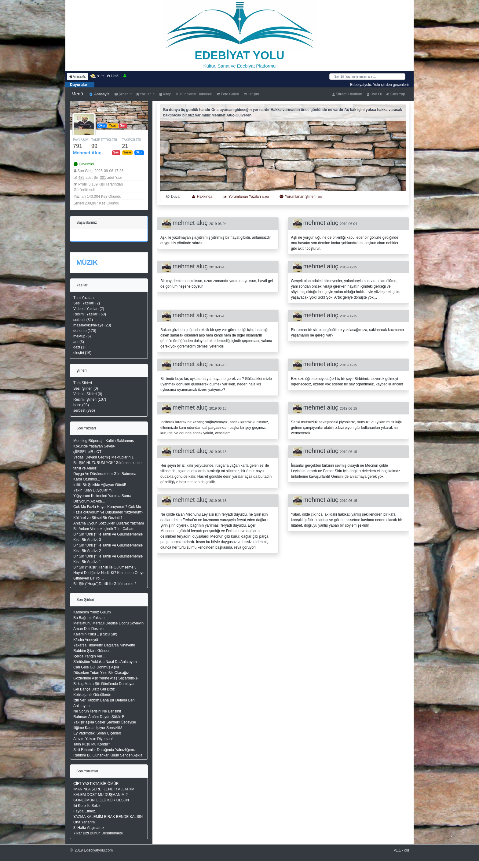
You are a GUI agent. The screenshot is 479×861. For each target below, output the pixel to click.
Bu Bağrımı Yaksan (88, 618)
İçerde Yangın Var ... (89, 656)
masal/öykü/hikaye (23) (92, 325)
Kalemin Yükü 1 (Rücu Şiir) (95, 634)
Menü (77, 93)
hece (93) (81, 405)
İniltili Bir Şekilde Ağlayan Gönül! (99, 485)
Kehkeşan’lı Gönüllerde (92, 695)
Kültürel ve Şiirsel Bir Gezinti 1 (97, 518)
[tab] (173, 196)
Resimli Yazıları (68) (89, 314)
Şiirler (122, 94)
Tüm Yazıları (83, 298)
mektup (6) (82, 336)
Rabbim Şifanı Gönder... (92, 651)
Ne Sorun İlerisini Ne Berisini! (97, 711)
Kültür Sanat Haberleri (194, 94)
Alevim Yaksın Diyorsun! (93, 739)
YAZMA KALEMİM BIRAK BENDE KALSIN (108, 817)
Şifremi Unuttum (347, 94)
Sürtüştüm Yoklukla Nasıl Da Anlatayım (105, 662)
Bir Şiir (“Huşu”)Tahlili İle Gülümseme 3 (105, 567)
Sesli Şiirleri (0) (85, 388)
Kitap (165, 94)
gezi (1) (79, 347)
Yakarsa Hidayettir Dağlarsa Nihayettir (104, 645)
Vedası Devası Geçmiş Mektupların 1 (103, 457)
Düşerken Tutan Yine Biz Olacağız (101, 673)
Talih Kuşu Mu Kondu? (91, 744)
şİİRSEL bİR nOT (87, 452)
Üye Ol (374, 94)
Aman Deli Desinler (89, 629)
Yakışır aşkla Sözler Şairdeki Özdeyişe (104, 722)
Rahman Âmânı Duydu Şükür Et (99, 717)
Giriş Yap (395, 94)
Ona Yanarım (84, 822)
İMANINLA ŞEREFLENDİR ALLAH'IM (103, 789)
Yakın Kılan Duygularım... (94, 490)
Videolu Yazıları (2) (88, 309)
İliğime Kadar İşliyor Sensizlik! (97, 728)
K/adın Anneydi (85, 640)
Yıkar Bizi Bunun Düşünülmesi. (98, 833)
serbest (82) (83, 320)
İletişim (251, 94)
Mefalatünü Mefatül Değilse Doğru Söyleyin (108, 623)
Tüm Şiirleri (82, 383)
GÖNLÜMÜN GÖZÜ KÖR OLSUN (101, 800)
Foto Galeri (228, 94)
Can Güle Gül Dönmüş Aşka (96, 667)
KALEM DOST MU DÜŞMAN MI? (100, 795)
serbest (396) (84, 410)
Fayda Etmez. (84, 811)
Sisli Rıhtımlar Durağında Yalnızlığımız (104, 750)
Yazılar (144, 94)
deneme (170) (84, 331)
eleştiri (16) (82, 353)
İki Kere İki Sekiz (87, 806)
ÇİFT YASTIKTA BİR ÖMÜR (96, 784)
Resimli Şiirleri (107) (89, 399)
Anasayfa (77, 76)
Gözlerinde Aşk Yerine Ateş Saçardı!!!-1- (105, 678)
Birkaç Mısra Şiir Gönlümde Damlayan (104, 684)
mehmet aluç (191, 222)
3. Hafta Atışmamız (88, 828)
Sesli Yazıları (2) (86, 303)
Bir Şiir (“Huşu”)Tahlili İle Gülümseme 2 (105, 584)
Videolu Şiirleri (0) (87, 394)
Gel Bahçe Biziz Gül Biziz (94, 689)
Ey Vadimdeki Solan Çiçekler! (97, 733)
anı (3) (78, 342)
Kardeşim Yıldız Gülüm (92, 612)
